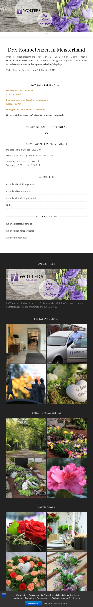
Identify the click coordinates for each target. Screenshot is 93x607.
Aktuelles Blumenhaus (18, 191)
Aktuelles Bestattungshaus (20, 184)
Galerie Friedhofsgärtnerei (20, 230)
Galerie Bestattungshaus (19, 223)
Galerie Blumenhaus (17, 237)
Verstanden (33, 603)
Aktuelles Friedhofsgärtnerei (21, 197)
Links (9, 204)
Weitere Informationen (55, 603)
